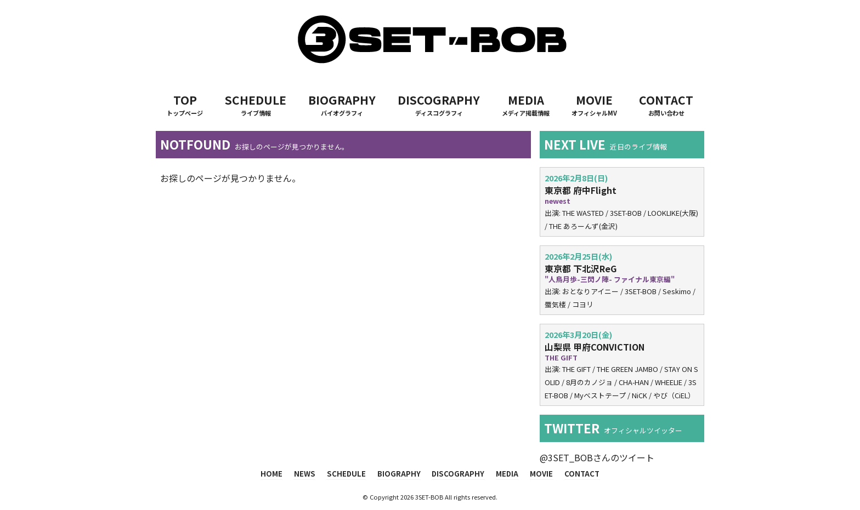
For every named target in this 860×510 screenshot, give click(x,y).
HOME (277, 473)
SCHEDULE (255, 104)
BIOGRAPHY (342, 104)
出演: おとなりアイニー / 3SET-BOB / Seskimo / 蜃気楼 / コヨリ (622, 280)
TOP (185, 104)
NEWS (309, 473)
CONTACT (666, 104)
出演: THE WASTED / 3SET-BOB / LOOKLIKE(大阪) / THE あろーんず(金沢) (622, 201)
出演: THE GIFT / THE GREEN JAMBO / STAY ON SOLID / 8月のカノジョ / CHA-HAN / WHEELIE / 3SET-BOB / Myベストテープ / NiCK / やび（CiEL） (622, 365)
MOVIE (594, 104)
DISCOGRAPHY (439, 104)
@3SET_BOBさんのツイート (597, 457)
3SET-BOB (429, 496)
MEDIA (526, 104)
